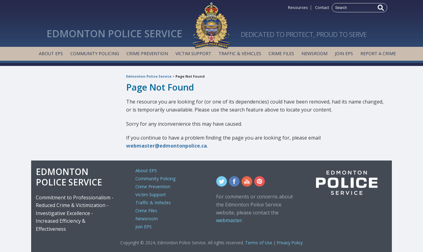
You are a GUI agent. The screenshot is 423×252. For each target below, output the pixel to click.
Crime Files (281, 53)
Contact (322, 7)
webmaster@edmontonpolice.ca (166, 145)
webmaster (229, 220)
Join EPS (344, 53)
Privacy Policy (290, 243)
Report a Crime (378, 53)
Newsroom (314, 53)
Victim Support (193, 53)
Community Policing (94, 53)
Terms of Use (258, 243)
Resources (298, 7)
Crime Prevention (147, 53)
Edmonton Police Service (148, 76)
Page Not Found (190, 76)
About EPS (51, 53)
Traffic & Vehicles (240, 53)
